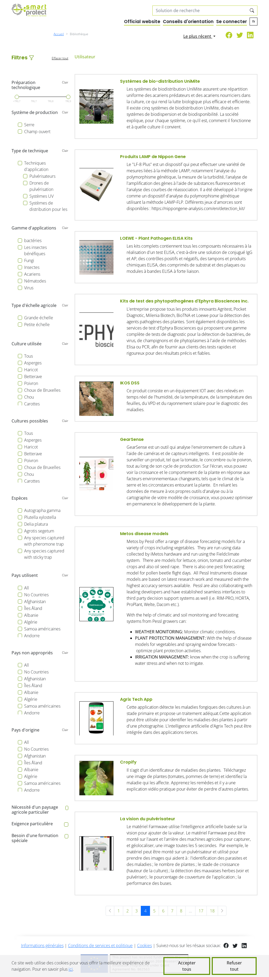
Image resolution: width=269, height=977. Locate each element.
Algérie (30, 622)
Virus (28, 288)
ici (71, 969)
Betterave (33, 376)
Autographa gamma (42, 510)
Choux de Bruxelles (42, 390)
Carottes (32, 404)
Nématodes (35, 281)
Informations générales (42, 945)
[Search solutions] (200, 10)
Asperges (33, 363)
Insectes (31, 267)
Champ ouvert (37, 131)
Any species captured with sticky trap (44, 554)
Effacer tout (60, 58)
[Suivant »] (222, 911)
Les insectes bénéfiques (35, 250)
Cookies (144, 945)
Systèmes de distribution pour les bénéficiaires (48, 209)
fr (253, 21)
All (26, 588)
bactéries (33, 240)
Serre (29, 125)
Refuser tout (234, 966)
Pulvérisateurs (42, 176)
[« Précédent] (110, 911)
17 (201, 911)
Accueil (59, 34)
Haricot (31, 370)
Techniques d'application (36, 166)
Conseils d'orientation (188, 21)
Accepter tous (187, 966)
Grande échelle (38, 318)
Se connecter (231, 21)
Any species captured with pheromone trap (44, 541)
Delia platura (36, 524)
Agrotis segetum (39, 531)
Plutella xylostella (40, 517)
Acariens (32, 274)
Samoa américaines (42, 629)
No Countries (36, 595)
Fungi (29, 260)
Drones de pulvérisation (41, 186)
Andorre (32, 636)
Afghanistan (35, 601)
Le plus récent (197, 36)
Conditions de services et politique (100, 945)
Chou (29, 397)
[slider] (17, 97)
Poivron (31, 383)
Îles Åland (33, 608)
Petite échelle (37, 324)
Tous (28, 356)
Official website (142, 21)
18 (212, 911)
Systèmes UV (41, 196)
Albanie (31, 615)
